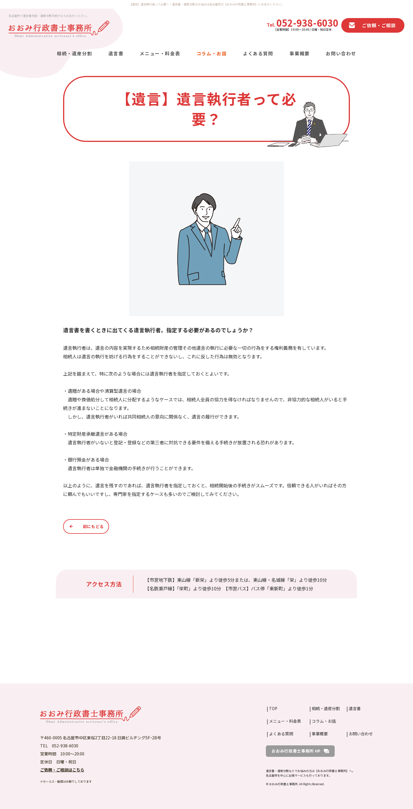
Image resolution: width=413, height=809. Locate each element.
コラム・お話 (211, 54)
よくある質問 (258, 54)
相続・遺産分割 (74, 54)
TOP (273, 708)
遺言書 (116, 54)
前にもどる (93, 526)
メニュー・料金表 (160, 54)
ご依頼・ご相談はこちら (62, 770)
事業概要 (299, 54)
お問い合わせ (341, 54)
